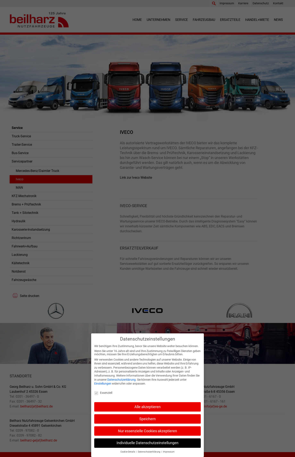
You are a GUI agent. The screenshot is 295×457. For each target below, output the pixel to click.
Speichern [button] (147, 423)
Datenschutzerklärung (121, 383)
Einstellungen (102, 387)
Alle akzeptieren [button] (147, 411)
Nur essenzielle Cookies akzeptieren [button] (147, 435)
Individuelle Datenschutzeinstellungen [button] (147, 447)
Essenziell (103, 396)
